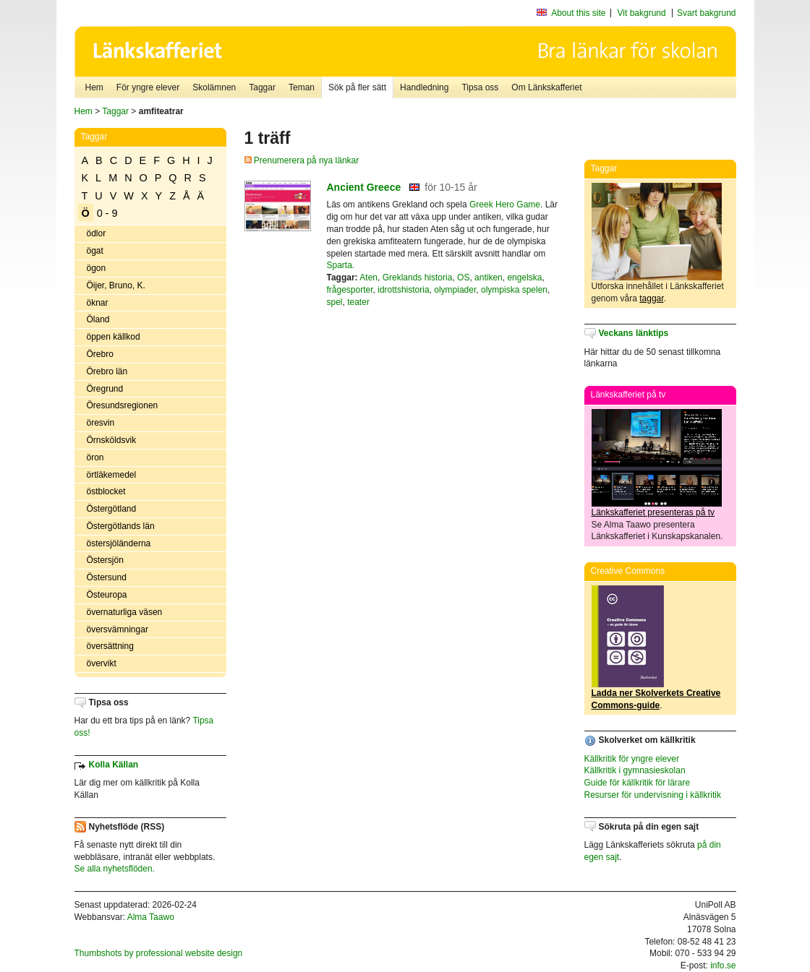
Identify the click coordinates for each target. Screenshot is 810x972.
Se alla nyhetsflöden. (114, 869)
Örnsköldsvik (112, 440)
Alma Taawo (150, 917)
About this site (578, 13)
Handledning (424, 87)
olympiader (455, 290)
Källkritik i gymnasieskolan (635, 770)
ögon (96, 268)
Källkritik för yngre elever (631, 759)
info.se (723, 965)
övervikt (101, 663)
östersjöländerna (119, 543)
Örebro (100, 354)
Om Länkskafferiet (546, 87)
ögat (95, 251)
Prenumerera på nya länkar (301, 160)
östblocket (106, 491)
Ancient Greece (364, 187)
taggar (651, 298)
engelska (524, 277)
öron (95, 457)
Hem (94, 87)
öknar (97, 303)
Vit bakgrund (642, 13)
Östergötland (112, 509)
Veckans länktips (634, 333)
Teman (302, 87)
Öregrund (105, 389)
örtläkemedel (112, 475)
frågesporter (350, 290)
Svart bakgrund (706, 13)
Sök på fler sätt (357, 87)
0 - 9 (107, 213)
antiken (488, 277)
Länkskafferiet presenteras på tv (653, 512)
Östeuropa (107, 595)
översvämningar (117, 629)
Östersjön (105, 560)
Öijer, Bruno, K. (116, 285)
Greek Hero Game (504, 204)
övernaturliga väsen (125, 612)
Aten (368, 277)
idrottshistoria (403, 290)
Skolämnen (214, 87)
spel (335, 302)
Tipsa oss (479, 87)
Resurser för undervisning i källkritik (652, 795)
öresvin (101, 423)
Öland (98, 319)
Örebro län (107, 371)
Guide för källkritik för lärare (637, 783)
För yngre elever (147, 87)
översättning (110, 646)
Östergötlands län (121, 526)
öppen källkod (113, 337)
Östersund (107, 577)
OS (463, 277)
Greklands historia (418, 277)
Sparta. (341, 265)
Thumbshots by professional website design (158, 953)
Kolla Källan (114, 765)
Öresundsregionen (122, 405)
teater (358, 302)
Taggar (262, 87)
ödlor (96, 233)
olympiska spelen (514, 290)
